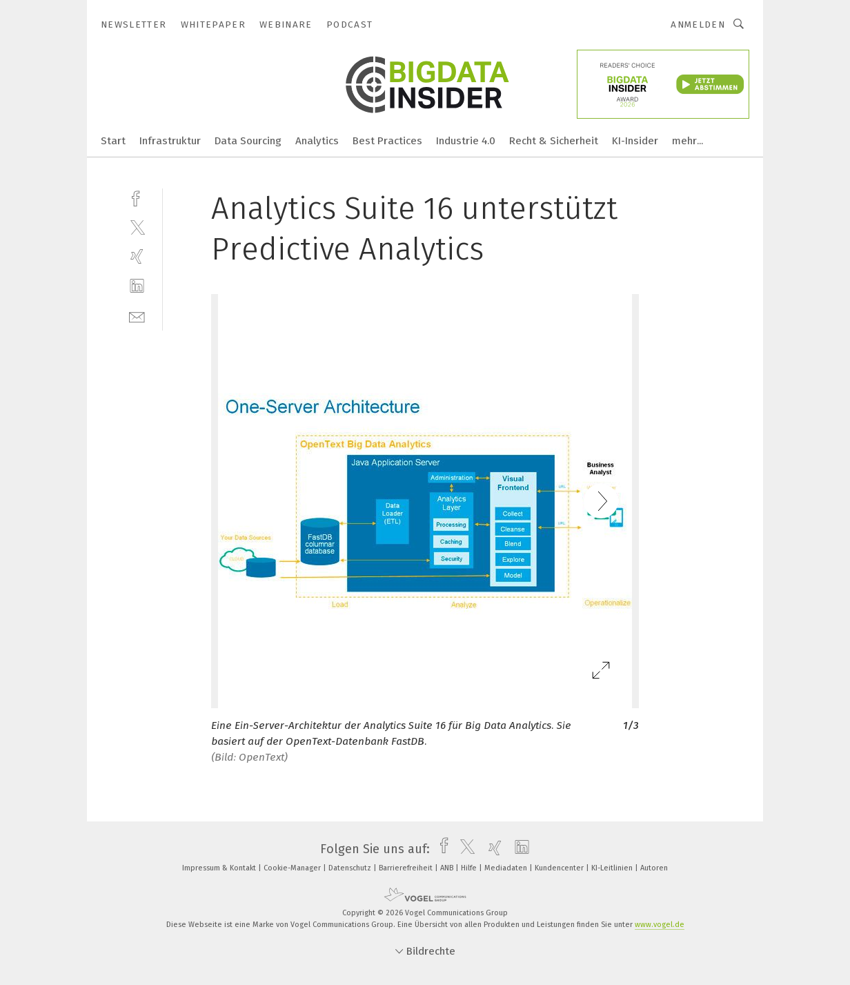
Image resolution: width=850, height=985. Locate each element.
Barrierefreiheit (407, 868)
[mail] (137, 315)
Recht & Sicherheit (553, 141)
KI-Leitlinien (613, 868)
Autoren (654, 868)
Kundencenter (560, 868)
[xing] (137, 256)
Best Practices (387, 141)
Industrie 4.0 (465, 141)
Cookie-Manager (293, 868)
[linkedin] (137, 286)
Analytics (317, 141)
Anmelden (698, 24)
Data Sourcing (248, 141)
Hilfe (470, 868)
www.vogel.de (659, 924)
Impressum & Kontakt (220, 868)
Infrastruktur (170, 141)
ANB (447, 868)
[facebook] (137, 197)
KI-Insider (635, 141)
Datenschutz (350, 868)
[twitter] (137, 226)
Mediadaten (506, 868)
